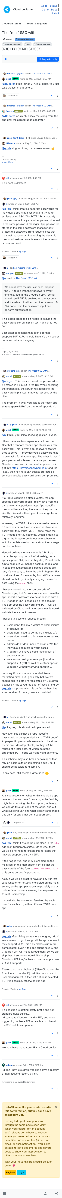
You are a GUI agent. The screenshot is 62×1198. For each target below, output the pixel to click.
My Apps (22, 251)
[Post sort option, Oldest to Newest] (6, 59)
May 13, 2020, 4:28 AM (29, 493)
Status (53, 5)
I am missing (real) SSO (24, 268)
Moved (7, 39)
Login (21, 1172)
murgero (10, 273)
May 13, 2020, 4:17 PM (42, 838)
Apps (44, 5)
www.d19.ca (7, 162)
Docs (54, 9)
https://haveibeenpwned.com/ (30, 467)
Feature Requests (25, 39)
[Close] (56, 1107)
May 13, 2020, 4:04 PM (40, 790)
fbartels (10, 111)
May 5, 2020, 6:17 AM (35, 143)
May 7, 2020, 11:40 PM (40, 430)
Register (10, 1172)
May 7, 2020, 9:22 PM (42, 376)
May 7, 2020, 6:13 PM (44, 273)
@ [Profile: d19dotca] (8, 83)
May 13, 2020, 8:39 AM (42, 722)
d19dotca (10, 73)
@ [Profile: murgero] (8, 381)
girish (8, 79)
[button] (4, 1193)
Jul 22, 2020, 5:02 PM (40, 1042)
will (7, 178)
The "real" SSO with (41, 73)
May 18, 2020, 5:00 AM (29, 931)
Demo (45, 9)
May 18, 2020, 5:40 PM (30, 1005)
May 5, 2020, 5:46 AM (44, 111)
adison (9, 1065)
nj (7, 204)
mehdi (9, 376)
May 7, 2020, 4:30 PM (30, 178)
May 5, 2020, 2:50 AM (40, 79)
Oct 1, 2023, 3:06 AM (33, 1065)
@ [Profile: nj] (15, 198)
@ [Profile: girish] (20, 73)
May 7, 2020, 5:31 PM (28, 204)
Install (55, 13)
